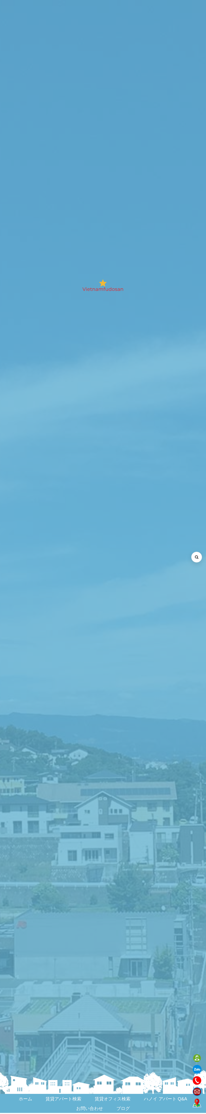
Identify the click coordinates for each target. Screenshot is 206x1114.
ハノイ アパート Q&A (165, 1098)
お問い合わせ (89, 1108)
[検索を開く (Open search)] (196, 557)
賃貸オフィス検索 (112, 1098)
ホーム (25, 1098)
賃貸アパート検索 (63, 1098)
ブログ (123, 1108)
